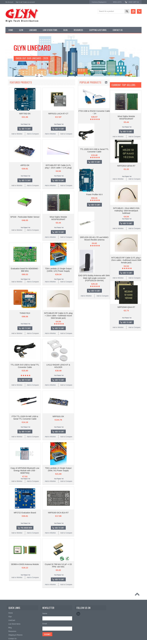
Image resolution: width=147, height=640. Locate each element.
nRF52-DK (56, 165)
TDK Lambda (10, 186)
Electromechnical (13, 120)
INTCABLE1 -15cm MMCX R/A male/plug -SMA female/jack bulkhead (126, 210)
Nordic (8, 190)
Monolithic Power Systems (15, 212)
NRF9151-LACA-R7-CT (90, 114)
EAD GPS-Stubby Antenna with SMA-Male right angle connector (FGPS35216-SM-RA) (22, 422)
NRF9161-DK (90, 416)
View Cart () (133, 2)
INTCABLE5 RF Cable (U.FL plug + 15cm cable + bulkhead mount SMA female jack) (90, 315)
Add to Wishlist (13, 441)
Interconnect (11, 129)
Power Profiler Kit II (22, 339)
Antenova (9, 204)
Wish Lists (117, 2)
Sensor (9, 147)
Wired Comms (12, 166)
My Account (9, 2)
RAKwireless (10, 208)
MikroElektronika (12, 182)
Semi (9, 143)
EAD (7, 201)
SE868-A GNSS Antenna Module (57, 564)
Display (9, 97)
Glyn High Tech (11, 197)
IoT (8, 134)
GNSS (9, 124)
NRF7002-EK (56, 114)
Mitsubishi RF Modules (15, 115)
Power (9, 101)
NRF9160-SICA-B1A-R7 (90, 513)
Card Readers (12, 106)
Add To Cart (23, 306)
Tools (9, 157)
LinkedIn (78, 614)
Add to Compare (30, 441)
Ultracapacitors (12, 161)
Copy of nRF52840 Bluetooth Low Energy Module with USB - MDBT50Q (56, 470)
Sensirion (9, 215)
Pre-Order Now (58, 527)
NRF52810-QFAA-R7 (126, 166)
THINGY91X (57, 313)
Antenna (10, 87)
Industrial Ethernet (13, 110)
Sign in (18, 2)
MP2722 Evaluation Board (57, 513)
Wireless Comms (13, 170)
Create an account (28, 2)
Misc (8, 138)
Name (44, 613)
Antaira (8, 193)
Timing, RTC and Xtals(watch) (18, 92)
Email (44, 624)
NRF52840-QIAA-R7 (126, 307)
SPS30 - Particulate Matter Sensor (56, 217)
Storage (10, 152)
